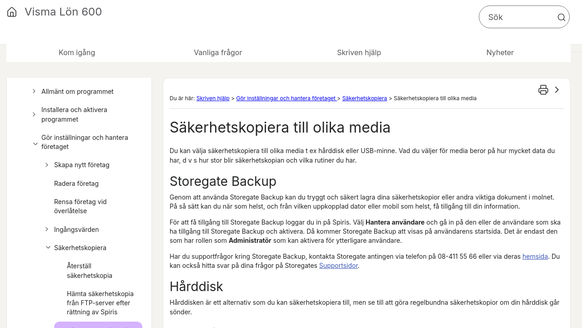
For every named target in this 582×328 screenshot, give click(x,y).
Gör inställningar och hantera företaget (79, 142)
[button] (561, 17)
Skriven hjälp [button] (359, 52)
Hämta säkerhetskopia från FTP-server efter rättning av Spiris (100, 303)
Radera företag (76, 183)
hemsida (535, 256)
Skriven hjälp (213, 98)
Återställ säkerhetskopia (89, 270)
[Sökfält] (524, 16)
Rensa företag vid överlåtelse (80, 206)
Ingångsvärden (70, 229)
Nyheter (500, 52)
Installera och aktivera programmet (68, 114)
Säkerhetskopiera (74, 248)
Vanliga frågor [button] (218, 52)
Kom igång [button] (77, 52)
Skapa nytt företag (76, 165)
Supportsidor (338, 265)
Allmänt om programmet (72, 91)
